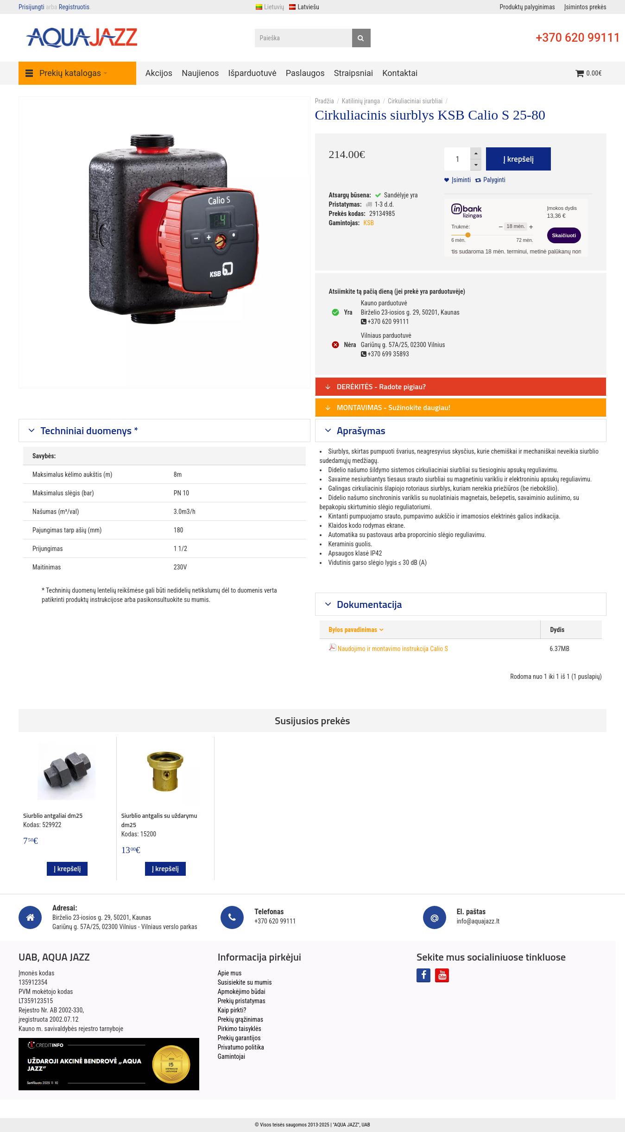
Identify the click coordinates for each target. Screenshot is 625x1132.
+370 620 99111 (578, 37)
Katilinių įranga (361, 101)
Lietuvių (269, 7)
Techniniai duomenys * (88, 430)
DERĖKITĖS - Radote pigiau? (375, 386)
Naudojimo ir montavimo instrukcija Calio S (393, 648)
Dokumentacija (368, 604)
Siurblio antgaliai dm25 (52, 815)
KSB (369, 223)
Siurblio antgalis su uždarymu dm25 (159, 820)
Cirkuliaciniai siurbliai (415, 101)
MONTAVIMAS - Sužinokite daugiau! (387, 407)
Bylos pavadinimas (353, 629)
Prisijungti (31, 7)
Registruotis (74, 7)
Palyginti (494, 179)
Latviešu (304, 7)
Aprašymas (360, 430)
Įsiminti (461, 179)
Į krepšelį (518, 159)
